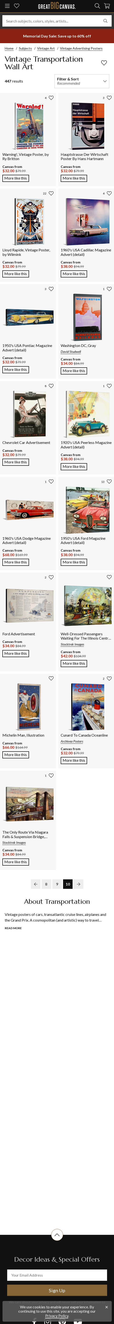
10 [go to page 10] (68, 884)
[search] (97, 6)
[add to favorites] (104, 63)
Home (9, 48)
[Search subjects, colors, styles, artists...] (57, 21)
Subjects (25, 48)
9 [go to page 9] (57, 884)
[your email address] (57, 1275)
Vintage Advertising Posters (81, 48)
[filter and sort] (82, 81)
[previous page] (35, 884)
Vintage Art (46, 48)
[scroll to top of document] (57, 1241)
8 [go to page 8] (46, 884)
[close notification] (107, 1307)
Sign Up (57, 1290)
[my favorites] (16, 6)
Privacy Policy (56, 1315)
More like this (16, 177)
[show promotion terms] (57, 36)
